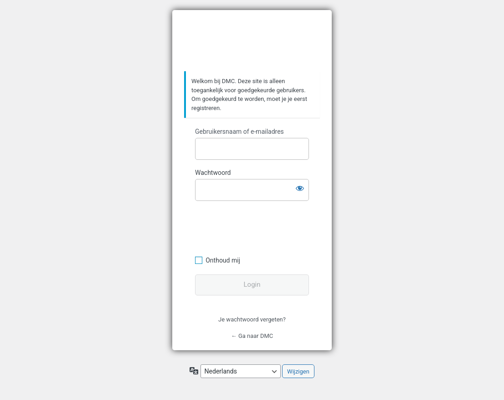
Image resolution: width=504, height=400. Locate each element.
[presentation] (257, 227)
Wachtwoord (213, 172)
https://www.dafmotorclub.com (252, 41)
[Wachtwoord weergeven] (300, 188)
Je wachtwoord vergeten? (252, 319)
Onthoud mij (223, 260)
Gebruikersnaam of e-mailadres (239, 131)
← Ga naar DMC (252, 335)
